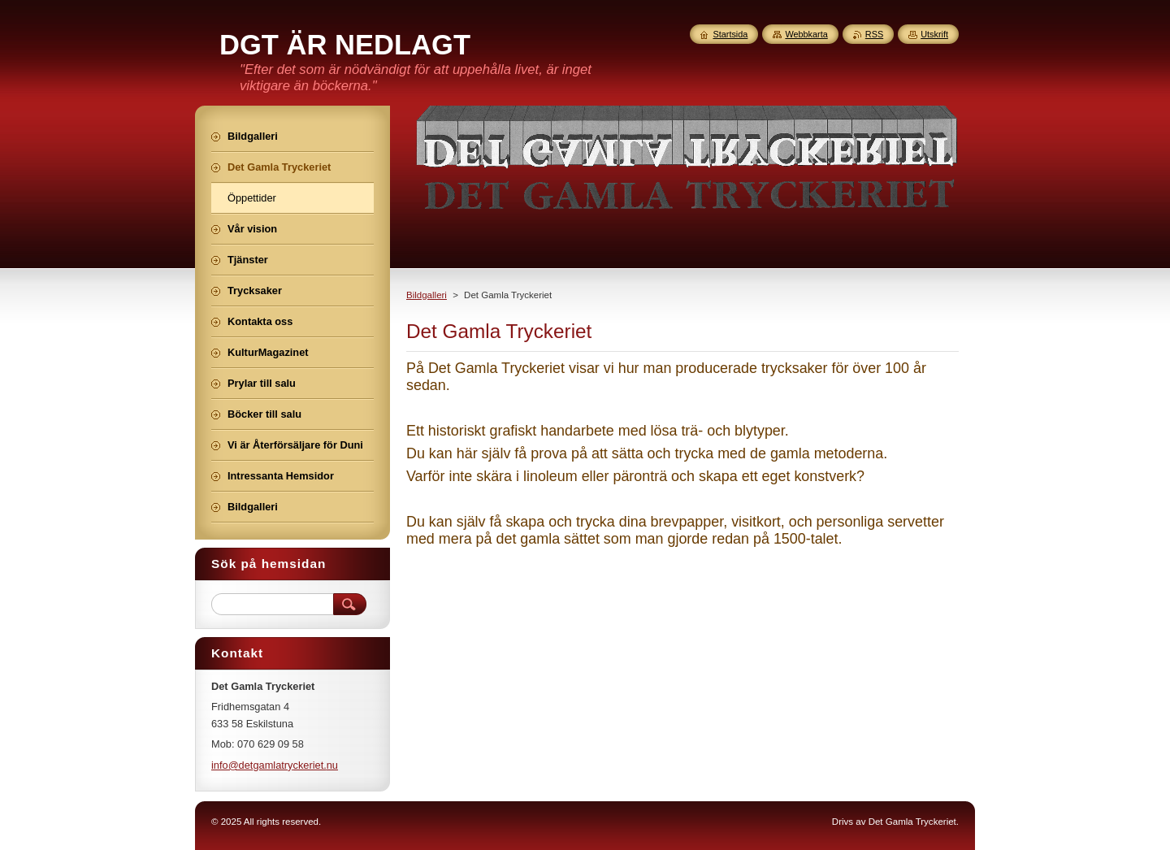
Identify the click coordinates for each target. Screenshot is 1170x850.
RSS (874, 34)
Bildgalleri (426, 295)
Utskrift (934, 34)
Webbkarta (806, 34)
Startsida (730, 34)
